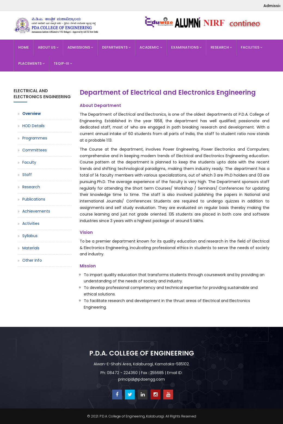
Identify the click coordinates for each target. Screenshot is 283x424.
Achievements (36, 211)
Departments (116, 47)
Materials (30, 248)
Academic (151, 47)
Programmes (34, 138)
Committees (34, 150)
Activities (30, 223)
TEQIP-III (63, 63)
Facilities (251, 47)
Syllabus (30, 235)
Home (23, 47)
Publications (33, 199)
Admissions (80, 47)
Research (221, 47)
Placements (31, 63)
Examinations (186, 47)
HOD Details (33, 126)
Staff (27, 174)
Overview (31, 113)
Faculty (29, 162)
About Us (48, 47)
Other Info (32, 260)
